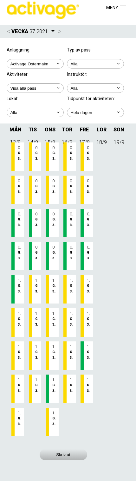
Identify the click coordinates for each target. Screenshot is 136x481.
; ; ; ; (35, 88)
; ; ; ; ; (95, 112)
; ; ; (35, 112)
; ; (95, 64)
